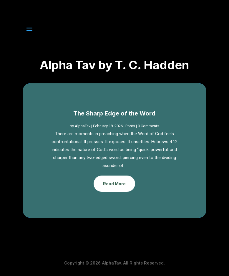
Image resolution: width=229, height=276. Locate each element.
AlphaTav (82, 126)
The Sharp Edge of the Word (114, 113)
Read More (114, 183)
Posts (130, 126)
